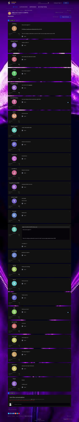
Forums (16, 6)
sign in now (33, 399)
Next (12, 20)
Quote (25, 36)
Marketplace (33, 6)
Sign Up (66, 2)
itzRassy (14, 14)
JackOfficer (14, 168)
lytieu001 (14, 350)
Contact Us (39, 419)
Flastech (14, 293)
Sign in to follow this (59, 12)
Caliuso (14, 55)
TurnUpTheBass (14, 97)
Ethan (14, 378)
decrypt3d (14, 322)
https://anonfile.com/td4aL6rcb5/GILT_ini (31, 29)
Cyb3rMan (14, 154)
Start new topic (55, 16)
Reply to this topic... (18, 404)
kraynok (14, 211)
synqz (14, 225)
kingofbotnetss (14, 83)
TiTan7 (14, 69)
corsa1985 (14, 251)
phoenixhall (14, 140)
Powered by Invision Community (39, 420)
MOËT (14, 112)
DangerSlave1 (14, 41)
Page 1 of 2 (18, 20)
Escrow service (24, 6)
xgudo (14, 279)
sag (14, 307)
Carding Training (43, 6)
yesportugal (14, 197)
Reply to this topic (65, 16)
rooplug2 (14, 336)
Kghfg (14, 265)
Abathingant (14, 126)
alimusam (14, 364)
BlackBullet (19, 14)
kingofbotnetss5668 (14, 183)
